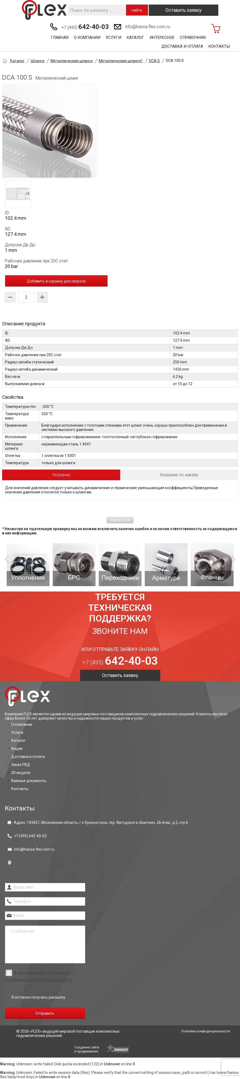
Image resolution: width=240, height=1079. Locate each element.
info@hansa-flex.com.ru (147, 26)
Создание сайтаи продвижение (86, 1049)
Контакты (219, 46)
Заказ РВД (20, 764)
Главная (59, 37)
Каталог (135, 37)
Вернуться (120, 520)
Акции (16, 748)
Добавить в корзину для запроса (56, 281)
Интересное (162, 37)
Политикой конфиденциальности (38, 979)
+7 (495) (85, 27)
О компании (87, 37)
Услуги (113, 37)
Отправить (45, 1013)
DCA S (154, 61)
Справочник (193, 37)
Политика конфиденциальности (205, 1031)
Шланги (37, 61)
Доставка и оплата (182, 46)
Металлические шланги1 (121, 61)
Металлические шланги (72, 61)
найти (137, 10)
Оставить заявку (183, 10)
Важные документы (28, 781)
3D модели (20, 773)
